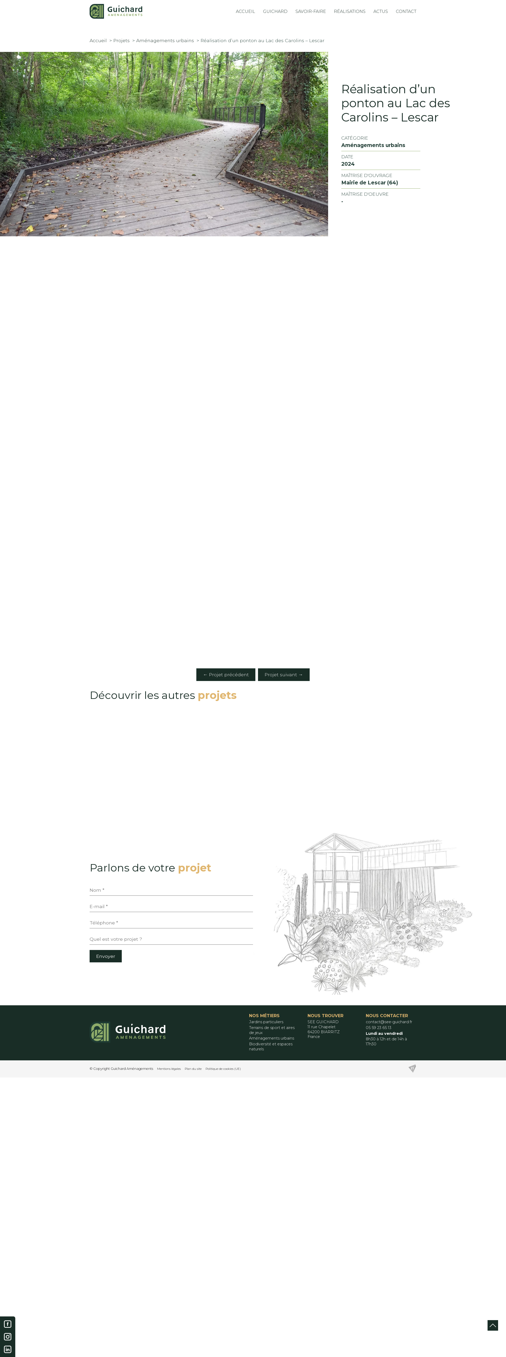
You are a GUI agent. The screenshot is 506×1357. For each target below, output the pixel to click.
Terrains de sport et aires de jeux (272, 1030)
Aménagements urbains (271, 1038)
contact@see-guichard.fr (389, 1022)
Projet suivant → (283, 674)
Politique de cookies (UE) (223, 1069)
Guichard (275, 11)
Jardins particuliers (266, 1022)
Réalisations (350, 11)
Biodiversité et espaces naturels (271, 1046)
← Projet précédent (226, 674)
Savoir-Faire (311, 11)
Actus (380, 11)
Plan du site (193, 1069)
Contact (406, 11)
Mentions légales (169, 1069)
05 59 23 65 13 (378, 1027)
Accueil (245, 11)
